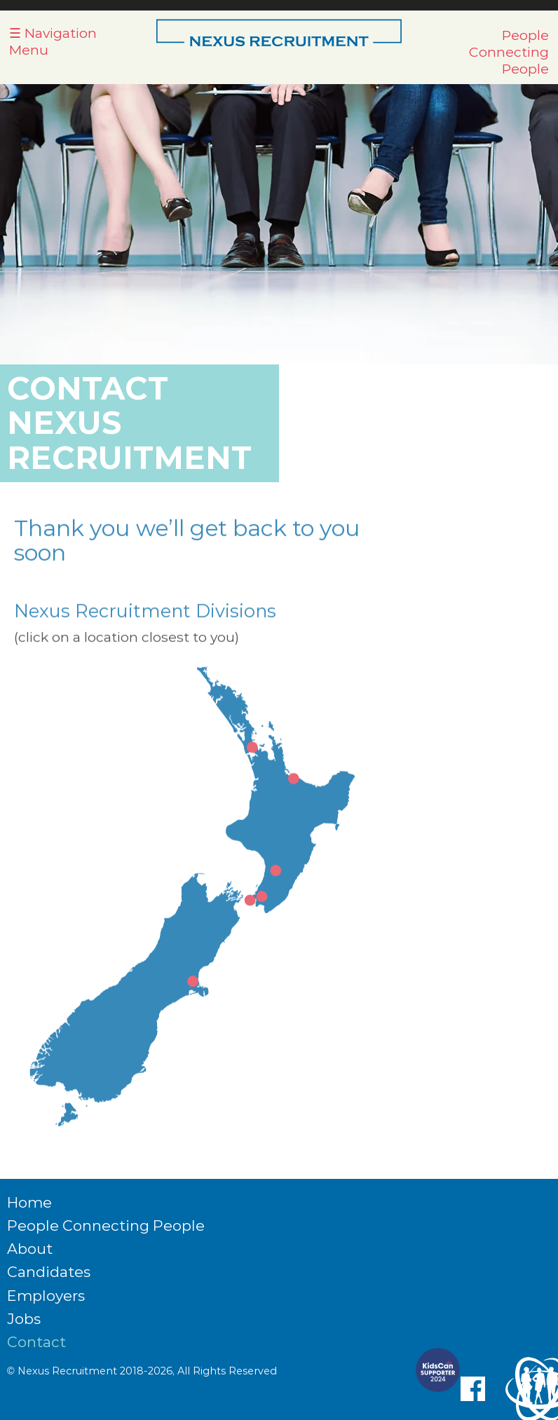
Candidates (48, 1272)
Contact (36, 1342)
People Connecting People (509, 52)
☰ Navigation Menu (53, 41)
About (30, 1248)
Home (29, 1202)
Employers (46, 1295)
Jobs (24, 1318)
